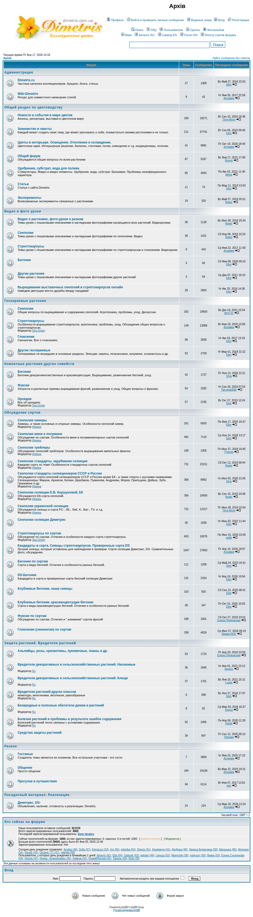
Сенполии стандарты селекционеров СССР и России (60, 473)
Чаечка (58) (68, 852)
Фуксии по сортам (32, 616)
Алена (229, 709)
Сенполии (25, 233)
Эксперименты (29, 198)
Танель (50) (120, 858)
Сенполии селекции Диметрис (42, 520)
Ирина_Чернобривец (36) (55, 858)
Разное (10, 746)
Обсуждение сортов (22, 412)
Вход (219, 20)
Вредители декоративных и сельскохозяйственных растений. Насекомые (76, 664)
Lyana (228, 682)
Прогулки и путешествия (37, 781)
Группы (193, 30)
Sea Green (38, 330)
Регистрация (238, 20)
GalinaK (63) (131, 855)
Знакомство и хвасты (35, 129)
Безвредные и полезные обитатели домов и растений (61, 705)
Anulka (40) (70, 849)
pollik (229, 537)
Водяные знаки (199, 20)
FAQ (151, 30)
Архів (7, 58)
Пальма (229, 737)
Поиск (137, 30)
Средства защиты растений (40, 733)
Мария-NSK (229, 633)
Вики (126, 35)
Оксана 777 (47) (49, 852)
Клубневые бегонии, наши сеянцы (45, 588)
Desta (229, 723)
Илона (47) (31, 858)
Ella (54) (117, 855)
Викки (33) (213, 855)
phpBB (124, 907)
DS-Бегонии (27, 575)
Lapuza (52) (163, 855)
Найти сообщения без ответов (231, 58)
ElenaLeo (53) (100, 849)
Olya (229, 376)
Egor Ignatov (86, 834)
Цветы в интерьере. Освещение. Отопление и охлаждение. (64, 142)
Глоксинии (26, 337)
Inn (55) (114, 849)
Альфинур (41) (161, 849)
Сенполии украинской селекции (43, 506)
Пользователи (171, 30)
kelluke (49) (147, 855)
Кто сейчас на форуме (25, 822)
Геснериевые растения (25, 301)
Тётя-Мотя (228, 119)
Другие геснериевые (34, 350)
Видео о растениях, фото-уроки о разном (50, 219)
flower (228, 202)
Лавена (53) (80, 858)
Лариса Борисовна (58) (203, 849)
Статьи (23, 184)
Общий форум (29, 156)
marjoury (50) (197, 855)
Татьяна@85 (229, 389)
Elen (229, 84)
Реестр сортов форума (218, 35)
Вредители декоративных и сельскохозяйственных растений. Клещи (73, 678)
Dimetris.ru (26, 80)
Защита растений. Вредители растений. (40, 643)
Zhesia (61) (144, 849)
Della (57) (84, 849)
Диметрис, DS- (29, 803)
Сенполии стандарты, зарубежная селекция (53, 461)
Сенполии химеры (32, 420)
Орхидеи (24, 399)
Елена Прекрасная (228, 620)
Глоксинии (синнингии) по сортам (44, 629)
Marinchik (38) (179, 855)
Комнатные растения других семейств (39, 364)
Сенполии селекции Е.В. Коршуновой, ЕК (50, 492)
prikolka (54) (128, 849)
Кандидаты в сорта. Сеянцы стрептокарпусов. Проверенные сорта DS (74, 545)
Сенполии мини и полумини (40, 434)
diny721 (229, 313)
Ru (33, 671)
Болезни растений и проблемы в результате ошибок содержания (69, 719)
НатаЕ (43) (31, 852)
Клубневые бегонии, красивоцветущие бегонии (55, 602)
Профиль (115, 20)
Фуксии (23, 385)
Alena (229, 174)
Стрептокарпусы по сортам (39, 533)
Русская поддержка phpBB (126, 910)
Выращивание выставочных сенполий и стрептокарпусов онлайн (70, 287)
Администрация (18, 72)
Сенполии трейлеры (34, 447)
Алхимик (229, 98)
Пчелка (229, 451)
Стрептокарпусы (31, 246)
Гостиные (25, 754)
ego (229, 785)
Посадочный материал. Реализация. (37, 795)
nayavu (229, 668)
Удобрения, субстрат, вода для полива (48, 168)
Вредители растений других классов (47, 692)
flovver (229, 160)
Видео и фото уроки (22, 211)
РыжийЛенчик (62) (100, 858)
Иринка (36, 426)
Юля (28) (134, 858)
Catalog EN (167, 35)
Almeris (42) (104, 855)
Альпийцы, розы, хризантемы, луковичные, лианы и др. (63, 651)
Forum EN (188, 35)
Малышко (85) (228, 849)
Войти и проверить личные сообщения (155, 20)
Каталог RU (145, 35)
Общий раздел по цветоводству (33, 107)
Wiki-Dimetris (28, 94)
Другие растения (31, 273)
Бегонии (24, 260)
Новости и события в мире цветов (45, 115)
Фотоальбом (213, 30)
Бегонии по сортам (33, 561)
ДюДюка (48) (179, 849)
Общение (25, 768)
